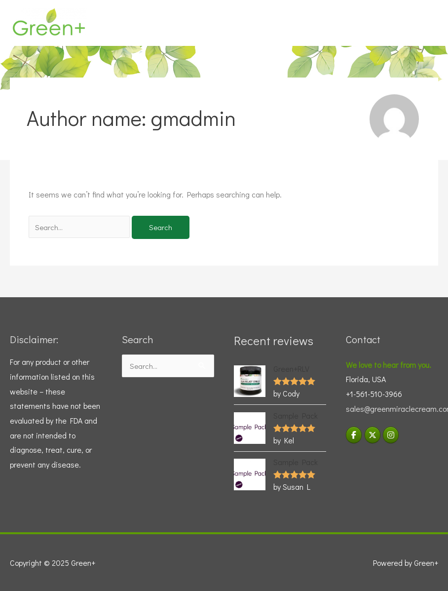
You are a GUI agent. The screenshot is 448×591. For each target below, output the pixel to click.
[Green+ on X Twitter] (372, 435)
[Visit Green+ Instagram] (391, 435)
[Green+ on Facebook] (354, 435)
